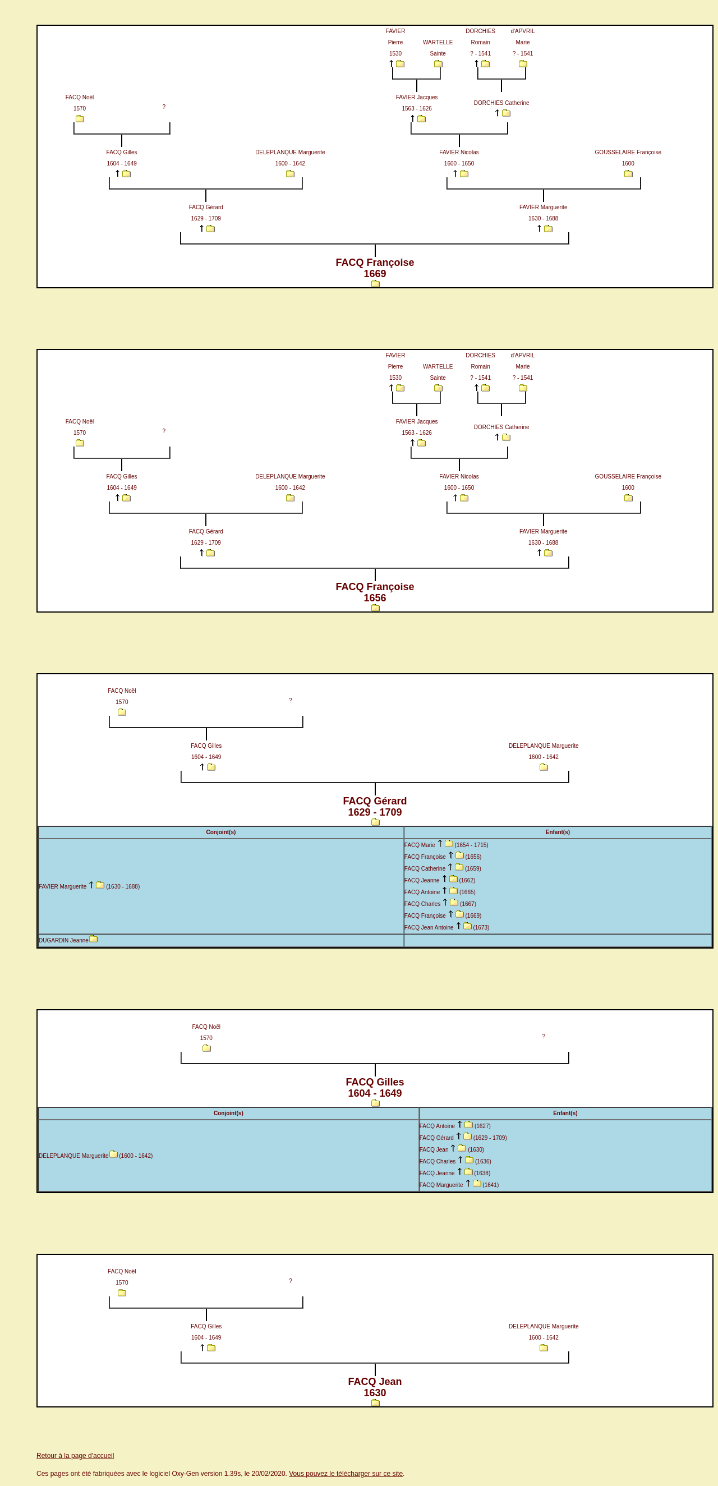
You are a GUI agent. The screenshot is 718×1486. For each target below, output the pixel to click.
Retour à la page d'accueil (75, 1456)
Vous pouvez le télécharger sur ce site (346, 1474)
